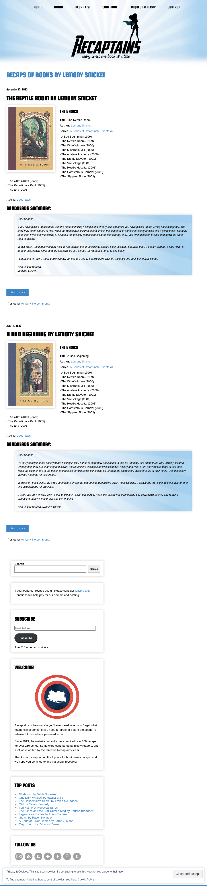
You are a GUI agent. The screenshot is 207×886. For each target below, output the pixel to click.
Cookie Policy (86, 879)
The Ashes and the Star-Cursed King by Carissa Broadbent (56, 811)
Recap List (83, 7)
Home (38, 7)
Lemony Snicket (81, 125)
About (58, 7)
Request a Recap (143, 7)
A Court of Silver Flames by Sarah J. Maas (46, 821)
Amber (25, 303)
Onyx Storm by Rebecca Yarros (39, 824)
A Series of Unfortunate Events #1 (91, 367)
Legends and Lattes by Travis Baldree (43, 814)
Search (19, 564)
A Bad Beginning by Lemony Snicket (50, 334)
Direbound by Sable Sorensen (38, 794)
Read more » (17, 292)
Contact (174, 7)
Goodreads (23, 199)
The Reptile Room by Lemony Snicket (51, 98)
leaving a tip (82, 590)
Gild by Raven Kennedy (34, 804)
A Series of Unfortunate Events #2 (91, 131)
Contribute (110, 7)
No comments (41, 303)
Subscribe (26, 638)
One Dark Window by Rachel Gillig (41, 797)
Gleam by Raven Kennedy (36, 817)
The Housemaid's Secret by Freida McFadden (48, 801)
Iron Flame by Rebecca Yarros (38, 807)
